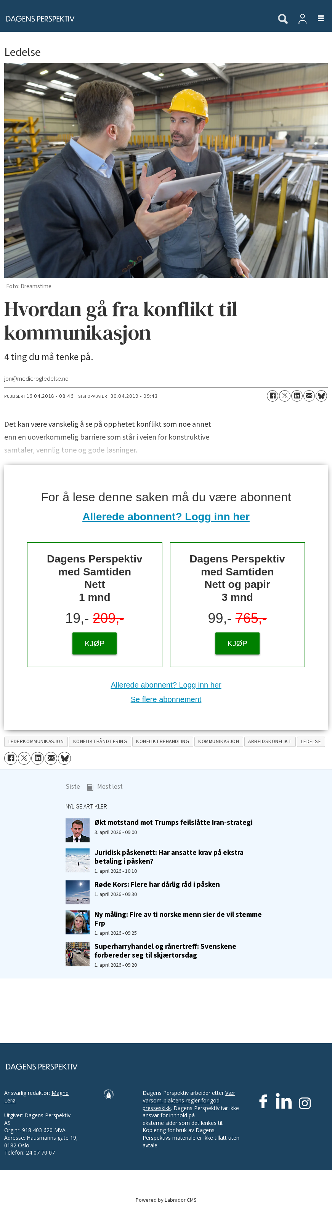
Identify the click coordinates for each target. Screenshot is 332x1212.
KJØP (94, 643)
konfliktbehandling (162, 741)
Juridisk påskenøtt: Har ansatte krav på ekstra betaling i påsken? (169, 857)
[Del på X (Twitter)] (284, 396)
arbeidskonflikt (270, 741)
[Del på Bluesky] (321, 396)
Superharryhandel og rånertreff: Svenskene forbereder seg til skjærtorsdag (165, 951)
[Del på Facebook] (272, 396)
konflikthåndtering (100, 741)
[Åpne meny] (316, 19)
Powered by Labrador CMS (166, 1200)
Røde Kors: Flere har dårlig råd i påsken (157, 884)
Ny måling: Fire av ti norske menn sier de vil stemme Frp (178, 919)
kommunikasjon (218, 741)
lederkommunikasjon (36, 741)
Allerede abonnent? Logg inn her (166, 517)
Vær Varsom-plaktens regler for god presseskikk (189, 1100)
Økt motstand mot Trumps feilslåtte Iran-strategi (174, 822)
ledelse (311, 741)
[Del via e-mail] (309, 396)
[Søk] (283, 19)
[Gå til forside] (38, 19)
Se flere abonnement (166, 699)
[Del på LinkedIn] (297, 396)
